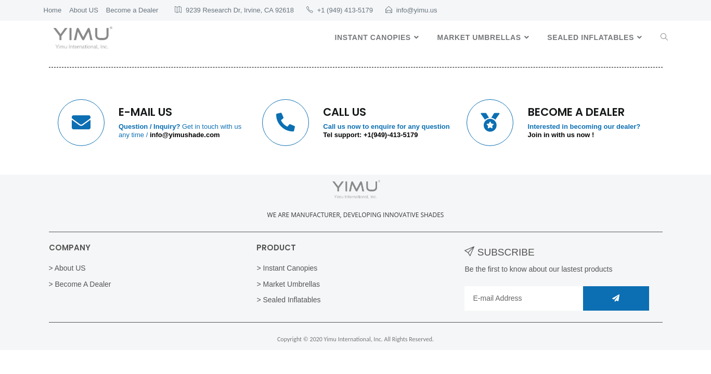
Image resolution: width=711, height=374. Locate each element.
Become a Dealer (132, 10)
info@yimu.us (416, 10)
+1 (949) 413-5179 (345, 10)
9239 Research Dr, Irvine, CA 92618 (240, 10)
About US (83, 10)
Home (53, 10)
